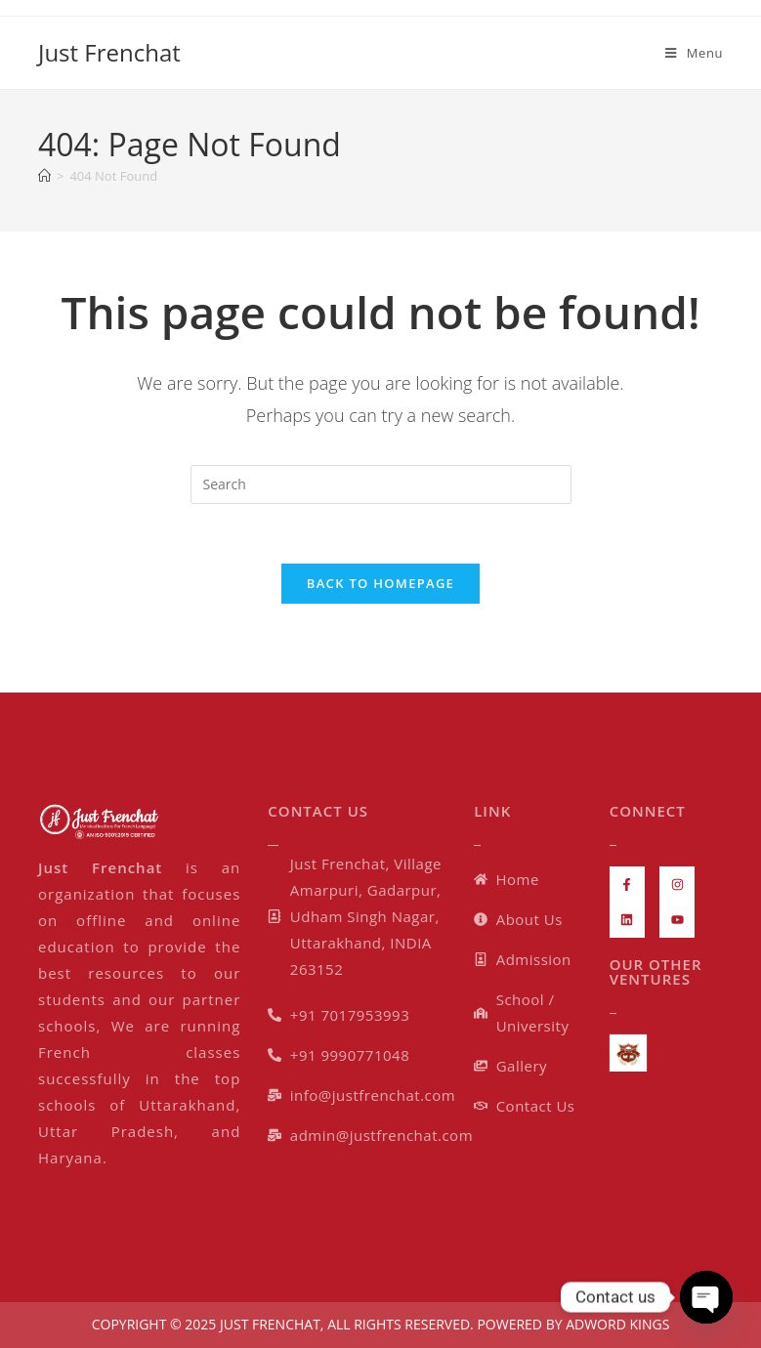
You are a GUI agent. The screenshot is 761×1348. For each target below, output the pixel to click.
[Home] (44, 176)
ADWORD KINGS (616, 1324)
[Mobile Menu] (694, 53)
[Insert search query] (380, 484)
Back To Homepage (380, 583)
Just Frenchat (109, 52)
